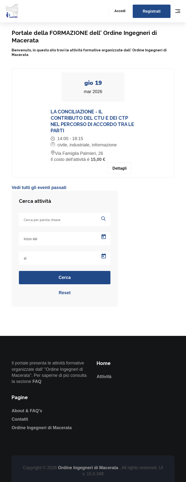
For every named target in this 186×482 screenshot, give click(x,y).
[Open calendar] (104, 237)
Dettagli (119, 168)
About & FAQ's (27, 410)
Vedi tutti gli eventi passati (39, 187)
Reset (64, 293)
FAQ (36, 381)
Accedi (119, 11)
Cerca (65, 277)
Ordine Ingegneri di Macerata (42, 428)
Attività (104, 376)
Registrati (152, 11)
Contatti (20, 419)
